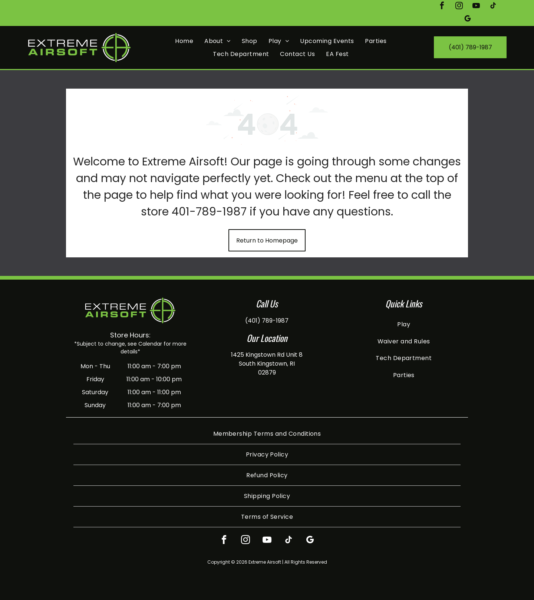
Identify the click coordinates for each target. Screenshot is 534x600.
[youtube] (476, 6)
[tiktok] (493, 6)
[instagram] (459, 6)
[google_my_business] (467, 19)
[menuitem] (184, 40)
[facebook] (442, 6)
